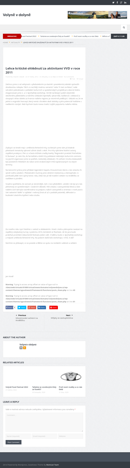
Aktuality (45, 77)
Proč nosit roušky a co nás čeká (87, 36)
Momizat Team (52, 465)
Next (69, 315)
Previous (21, 315)
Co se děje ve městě (55, 77)
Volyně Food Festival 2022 (27, 36)
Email (80, 79)
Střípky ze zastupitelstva (62, 318)
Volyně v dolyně (18, 77)
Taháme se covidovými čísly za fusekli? (56, 36)
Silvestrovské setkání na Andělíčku (27, 319)
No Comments (69, 77)
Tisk (72, 79)
